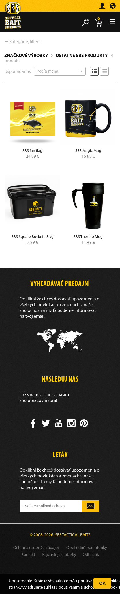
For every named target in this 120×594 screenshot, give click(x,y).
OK (102, 583)
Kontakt (28, 554)
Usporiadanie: (17, 71)
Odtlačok (91, 554)
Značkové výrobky (26, 55)
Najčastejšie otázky (59, 554)
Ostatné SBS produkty (82, 55)
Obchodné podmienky (86, 547)
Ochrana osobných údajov (36, 547)
